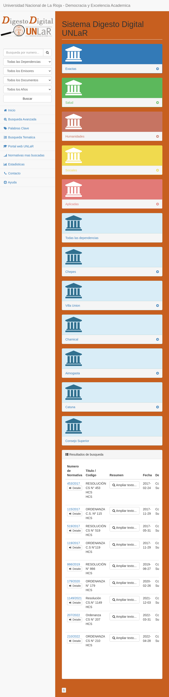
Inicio (9, 110)
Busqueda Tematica (19, 137)
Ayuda (10, 182)
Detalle (74, 488)
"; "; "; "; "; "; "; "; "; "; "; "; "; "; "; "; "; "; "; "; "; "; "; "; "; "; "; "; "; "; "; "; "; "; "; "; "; (27, 89)
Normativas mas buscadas (23, 155)
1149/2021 (74, 598)
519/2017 (73, 526)
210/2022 (73, 636)
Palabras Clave (16, 128)
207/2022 (73, 615)
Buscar (27, 98)
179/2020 (73, 581)
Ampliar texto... (124, 485)
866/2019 (73, 564)
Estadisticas (14, 164)
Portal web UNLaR (18, 146)
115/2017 (73, 509)
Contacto (11, 173)
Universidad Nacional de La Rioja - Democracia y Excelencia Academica (66, 5)
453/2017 (73, 483)
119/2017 (73, 543)
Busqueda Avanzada (19, 119)
